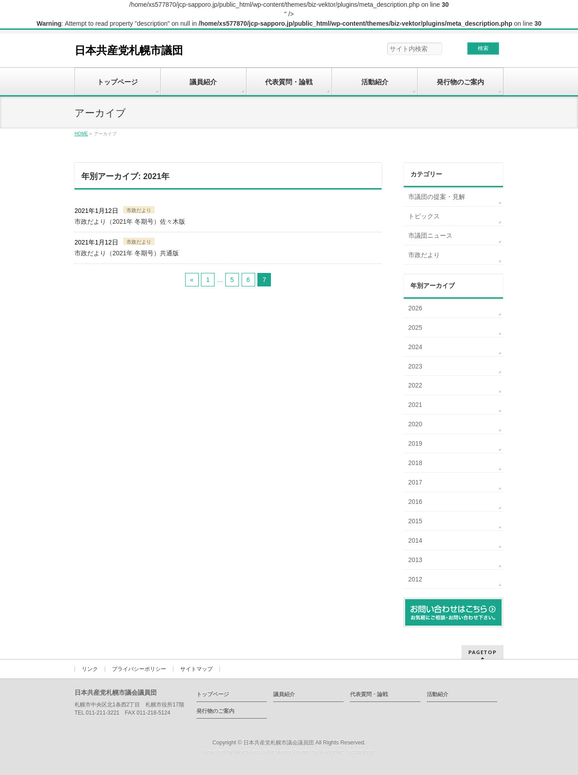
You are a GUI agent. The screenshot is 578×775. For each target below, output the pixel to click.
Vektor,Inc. (332, 752)
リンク (90, 669)
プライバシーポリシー (139, 669)
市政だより (138, 210)
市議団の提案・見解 (436, 196)
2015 (415, 521)
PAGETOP (482, 652)
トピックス (424, 216)
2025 (415, 327)
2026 (415, 308)
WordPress (247, 752)
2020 (415, 424)
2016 (415, 501)
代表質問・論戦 (369, 694)
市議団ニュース (430, 235)
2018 (415, 462)
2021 (415, 404)
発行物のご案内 (215, 711)
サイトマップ (196, 669)
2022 (415, 385)
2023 (415, 366)
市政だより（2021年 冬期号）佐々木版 (130, 221)
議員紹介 (284, 694)
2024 (415, 347)
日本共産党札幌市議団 (129, 50)
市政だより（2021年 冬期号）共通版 (127, 253)
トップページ (212, 694)
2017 (415, 482)
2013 (415, 559)
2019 (415, 443)
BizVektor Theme (289, 752)
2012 (415, 579)
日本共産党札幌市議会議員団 (278, 742)
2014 (415, 540)
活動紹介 (437, 694)
